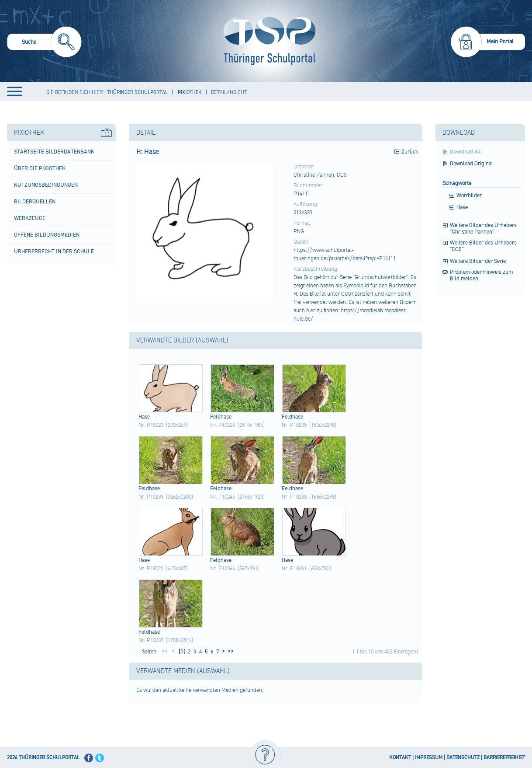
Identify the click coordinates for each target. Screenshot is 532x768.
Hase (462, 207)
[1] (181, 651)
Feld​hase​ (220, 416)
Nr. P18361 (294, 568)
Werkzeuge (29, 218)
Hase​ (144, 416)
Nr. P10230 (294, 496)
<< (165, 651)
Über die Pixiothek (40, 168)
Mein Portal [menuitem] (500, 41)
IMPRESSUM (428, 757)
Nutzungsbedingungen (46, 185)
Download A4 (465, 152)
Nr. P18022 (150, 568)
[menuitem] (44, 43)
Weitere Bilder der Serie (478, 261)
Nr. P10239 (150, 496)
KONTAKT (400, 757)
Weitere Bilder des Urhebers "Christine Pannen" (483, 228)
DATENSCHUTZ (463, 757)
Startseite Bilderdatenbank (54, 151)
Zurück (409, 151)
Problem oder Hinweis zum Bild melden (481, 275)
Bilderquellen (34, 201)
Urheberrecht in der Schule (54, 251)
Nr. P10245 (222, 496)
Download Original (471, 164)
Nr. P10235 (294, 425)
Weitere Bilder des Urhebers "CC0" (483, 246)
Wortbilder (469, 195)
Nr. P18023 (150, 425)
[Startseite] (267, 41)
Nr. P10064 (222, 568)
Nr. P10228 (222, 425)
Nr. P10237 (150, 640)
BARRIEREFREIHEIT (504, 757)
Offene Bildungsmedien (46, 234)
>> (229, 651)
